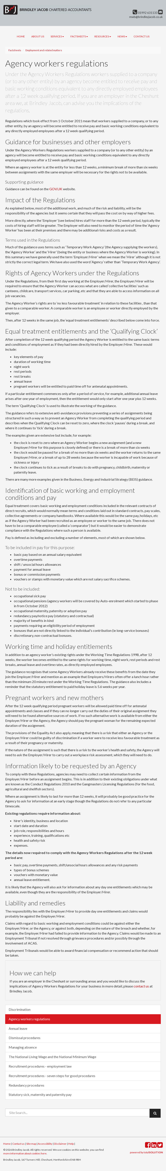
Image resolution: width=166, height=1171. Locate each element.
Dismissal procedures (24, 1038)
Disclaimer (60, 1143)
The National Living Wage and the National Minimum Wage (52, 1057)
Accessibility (45, 1143)
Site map (31, 1143)
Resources (102, 36)
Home (21, 36)
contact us (141, 986)
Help (71, 1143)
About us (37, 36)
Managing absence (23, 1047)
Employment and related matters (44, 50)
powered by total (146, 1152)
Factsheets (79, 36)
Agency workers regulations (29, 1019)
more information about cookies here (24, 1153)
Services (57, 36)
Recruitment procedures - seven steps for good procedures (52, 1076)
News (122, 36)
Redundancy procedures (26, 1085)
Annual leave (18, 1028)
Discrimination (19, 1009)
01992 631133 (145, 12)
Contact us (141, 36)
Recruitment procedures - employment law (40, 1066)
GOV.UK (55, 189)
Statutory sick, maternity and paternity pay (40, 1094)
